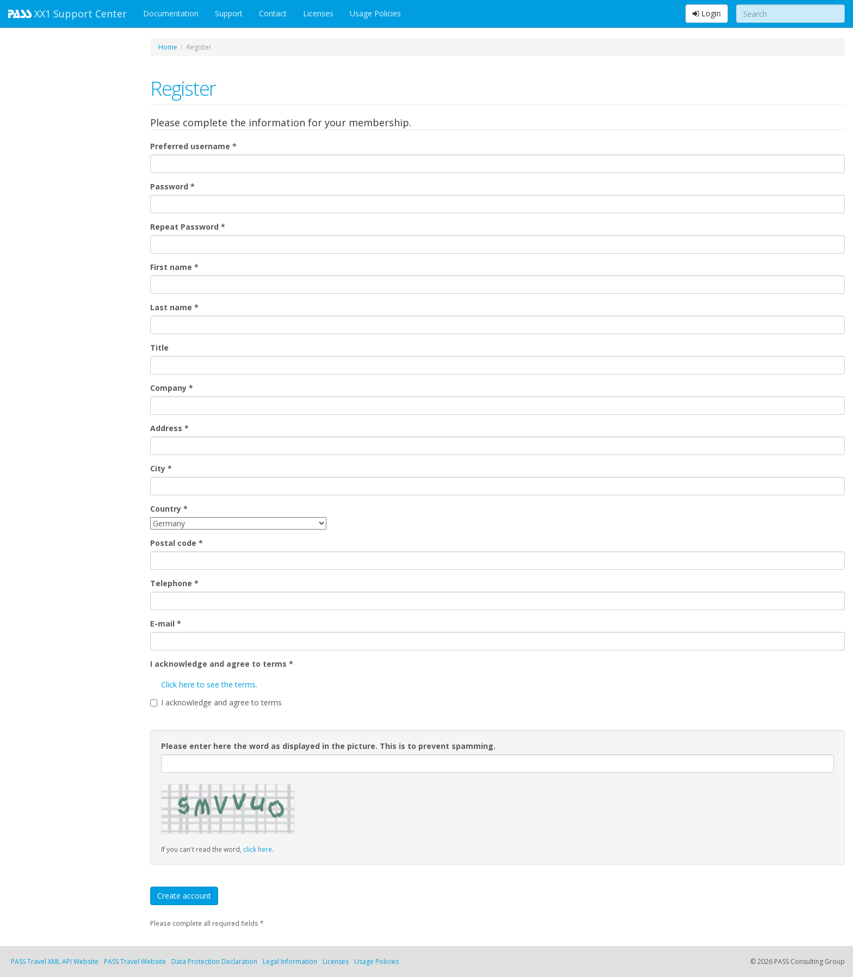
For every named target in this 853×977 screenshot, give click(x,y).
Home (167, 47)
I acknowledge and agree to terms (221, 664)
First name (174, 267)
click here (257, 849)
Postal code (176, 543)
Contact (273, 13)
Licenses (318, 13)
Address (169, 428)
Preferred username (193, 146)
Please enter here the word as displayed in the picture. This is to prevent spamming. (328, 746)
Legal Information (290, 961)
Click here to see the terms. (209, 684)
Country (169, 508)
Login (707, 13)
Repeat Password (187, 227)
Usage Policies (375, 13)
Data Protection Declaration (214, 961)
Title (159, 347)
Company (171, 388)
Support (229, 13)
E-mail (165, 623)
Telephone (174, 583)
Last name (174, 307)
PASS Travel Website (135, 961)
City (161, 468)
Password (172, 186)
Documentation (171, 13)
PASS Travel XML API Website (54, 961)
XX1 (67, 13)
